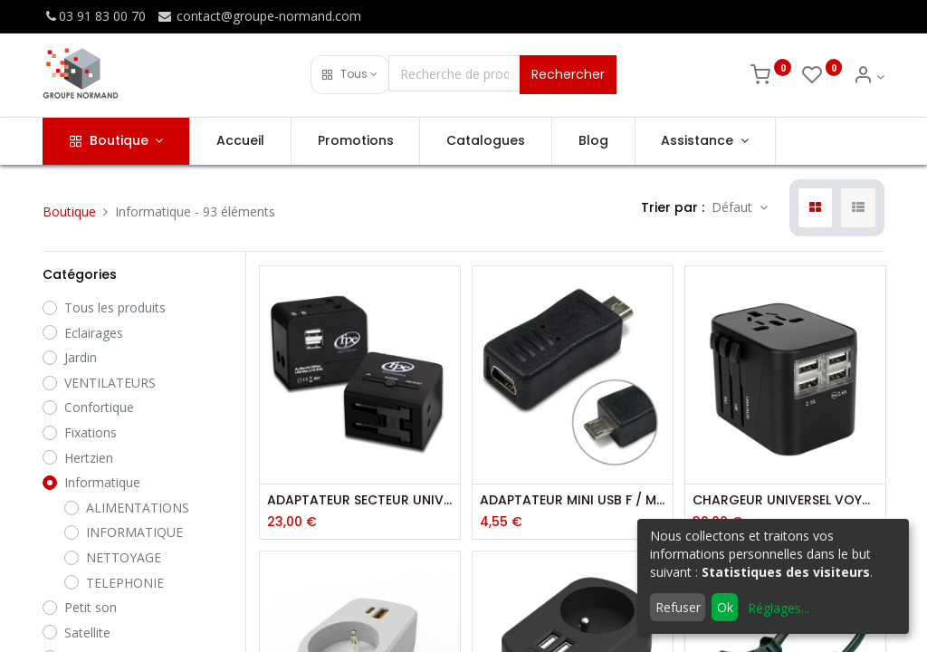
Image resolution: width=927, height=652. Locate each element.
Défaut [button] (734, 207)
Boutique (69, 211)
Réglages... (778, 608)
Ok (725, 607)
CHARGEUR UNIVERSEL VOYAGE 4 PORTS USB (785, 500)
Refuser (678, 607)
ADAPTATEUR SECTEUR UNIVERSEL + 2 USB (360, 500)
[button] (350, 74)
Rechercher (568, 74)
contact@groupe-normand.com (259, 15)
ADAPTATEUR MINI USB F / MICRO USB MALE (572, 500)
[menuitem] (240, 141)
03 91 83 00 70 (94, 15)
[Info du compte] (868, 76)
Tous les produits (115, 307)
